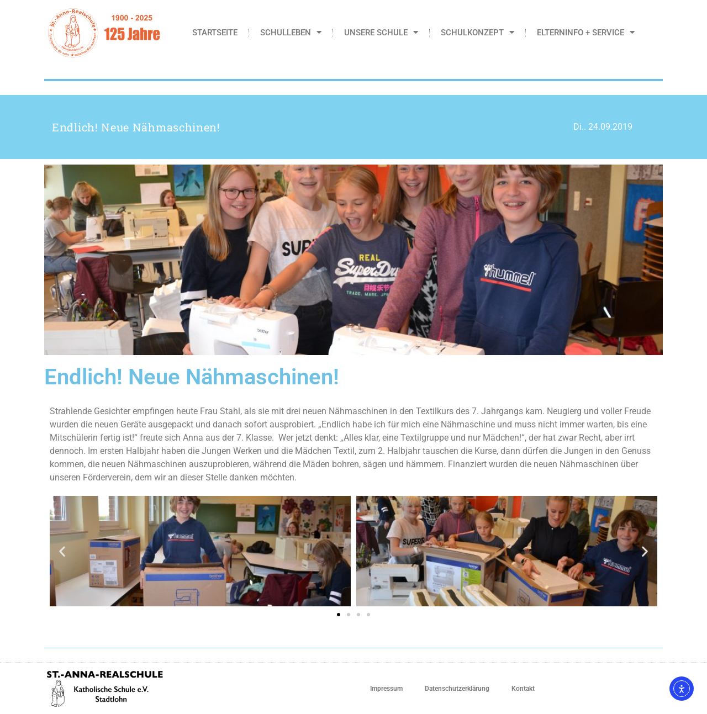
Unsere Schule (381, 32)
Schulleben (290, 32)
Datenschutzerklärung (457, 688)
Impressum (386, 688)
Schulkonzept (477, 32)
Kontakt (523, 688)
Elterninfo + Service (586, 32)
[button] (62, 551)
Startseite (215, 33)
